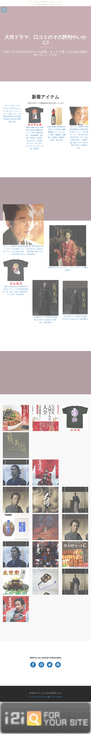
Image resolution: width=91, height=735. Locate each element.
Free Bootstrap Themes (38, 697)
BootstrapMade (56, 697)
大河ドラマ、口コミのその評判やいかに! (45, 39)
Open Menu (4, 10)
